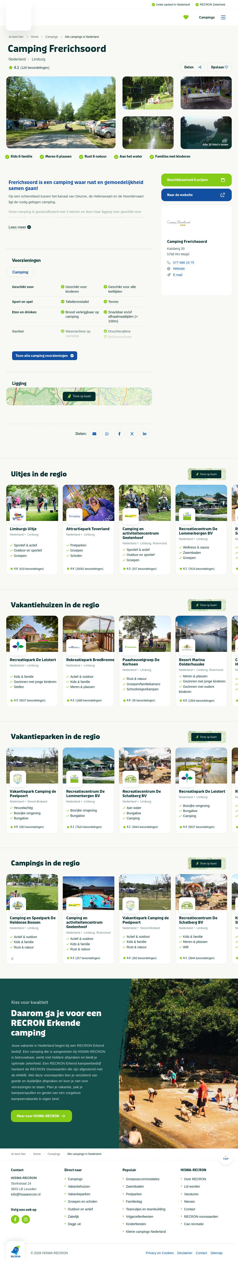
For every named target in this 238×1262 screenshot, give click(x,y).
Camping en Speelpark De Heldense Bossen (33, 920)
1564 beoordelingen (201, 700)
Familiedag (134, 1201)
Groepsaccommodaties (142, 1179)
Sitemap (216, 1253)
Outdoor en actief (80, 1209)
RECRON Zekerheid (210, 4)
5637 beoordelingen (32, 700)
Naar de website (196, 195)
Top (225, 1157)
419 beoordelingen (31, 569)
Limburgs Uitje (23, 528)
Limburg (32, 534)
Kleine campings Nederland (146, 1231)
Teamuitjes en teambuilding (145, 1209)
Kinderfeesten (136, 1224)
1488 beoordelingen (88, 700)
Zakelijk (73, 1216)
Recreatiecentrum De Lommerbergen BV (198, 531)
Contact (189, 1209)
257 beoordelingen (144, 569)
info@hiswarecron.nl (25, 1194)
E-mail (177, 275)
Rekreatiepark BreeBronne (90, 659)
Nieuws (189, 1201)
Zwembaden (135, 1186)
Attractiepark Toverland (87, 528)
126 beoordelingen (34, 68)
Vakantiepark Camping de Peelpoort (33, 793)
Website (179, 268)
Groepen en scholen (82, 1201)
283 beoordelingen (31, 827)
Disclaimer (184, 1253)
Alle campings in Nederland (82, 36)
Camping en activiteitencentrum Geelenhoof (140, 533)
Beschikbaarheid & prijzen (196, 180)
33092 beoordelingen (89, 569)
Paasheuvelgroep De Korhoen (140, 662)
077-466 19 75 (183, 262)
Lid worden (192, 1186)
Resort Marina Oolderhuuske (192, 662)
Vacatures (191, 1194)
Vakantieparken (79, 1194)
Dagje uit (74, 1224)
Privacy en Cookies (160, 1253)
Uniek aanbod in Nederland (171, 4)
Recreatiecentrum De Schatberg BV (141, 793)
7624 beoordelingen (201, 569)
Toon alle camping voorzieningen (45, 356)
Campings (214, 17)
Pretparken (134, 1194)
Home (34, 36)
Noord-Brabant (37, 801)
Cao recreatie (194, 1224)
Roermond (160, 543)
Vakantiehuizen (79, 1186)
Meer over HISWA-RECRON (41, 1116)
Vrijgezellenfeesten (139, 1216)
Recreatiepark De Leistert (33, 659)
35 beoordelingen (143, 700)
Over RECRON (195, 1179)
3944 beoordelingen (145, 827)
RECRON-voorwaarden (201, 1216)
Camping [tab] (20, 272)
